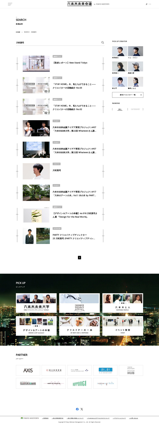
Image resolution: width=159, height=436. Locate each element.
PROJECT (56, 125)
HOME (18, 32)
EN (150, 4)
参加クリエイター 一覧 (127, 95)
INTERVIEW (57, 239)
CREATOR (57, 170)
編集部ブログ (58, 56)
